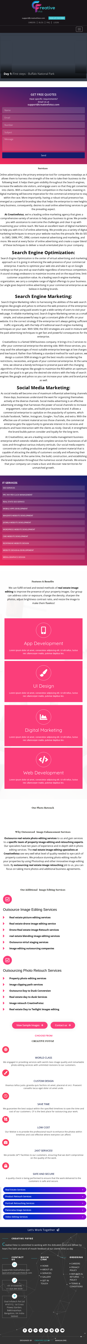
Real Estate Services (15, 1189)
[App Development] (43, 630)
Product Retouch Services (18, 1196)
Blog (41, 22)
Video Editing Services (16, 1216)
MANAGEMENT (17, 495)
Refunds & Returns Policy (76, 1276)
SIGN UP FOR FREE (57, 18)
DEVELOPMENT (15, 508)
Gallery (46, 1276)
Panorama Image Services (18, 1210)
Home (45, 1265)
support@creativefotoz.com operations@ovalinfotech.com (17, 1271)
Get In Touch (45, 1282)
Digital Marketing (43, 730)
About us (47, 1269)
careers (75, 1263)
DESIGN (14, 557)
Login (56, 22)
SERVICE (14, 501)
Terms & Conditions (76, 1285)
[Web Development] (43, 759)
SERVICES (9, 488)
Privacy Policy (74, 1269)
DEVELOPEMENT (18, 550)
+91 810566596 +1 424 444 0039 (14, 1287)
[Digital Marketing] (43, 717)
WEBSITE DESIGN (16, 543)
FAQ (48, 22)
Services (46, 1273)
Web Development (43, 773)
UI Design (43, 686)
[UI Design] (43, 672)
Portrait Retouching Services (19, 1203)
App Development (43, 643)
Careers (32, 22)
